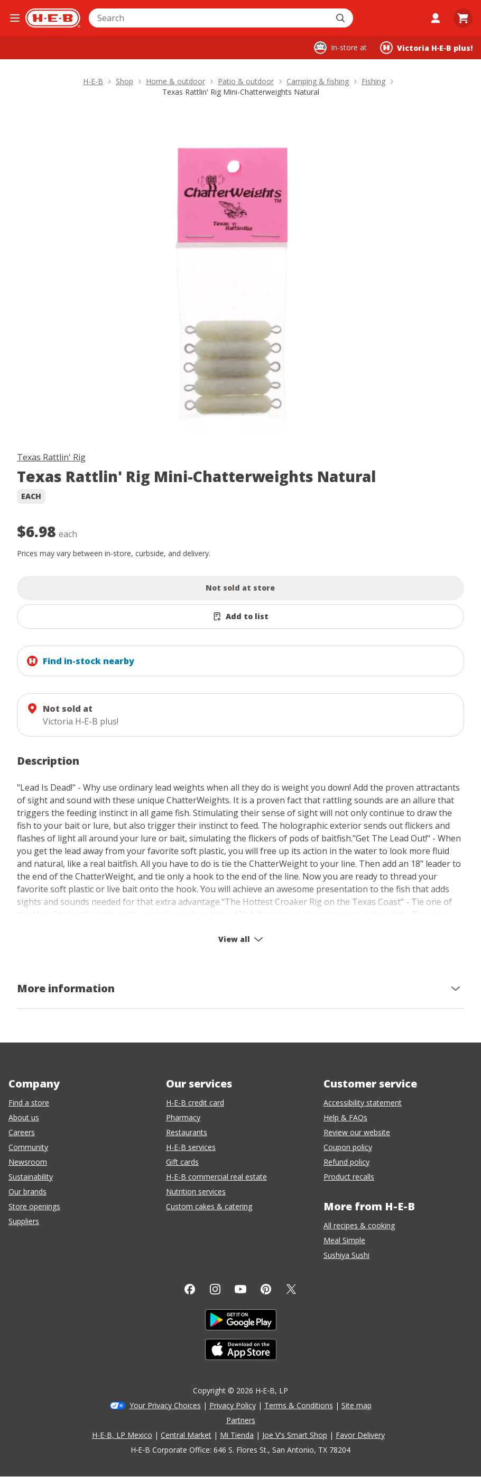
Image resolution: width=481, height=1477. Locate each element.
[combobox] (209, 18)
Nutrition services (196, 1191)
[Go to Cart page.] (463, 18)
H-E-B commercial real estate (216, 1177)
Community (28, 1147)
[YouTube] (240, 1289)
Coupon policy (347, 1147)
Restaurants (186, 1132)
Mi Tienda (237, 1435)
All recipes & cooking (359, 1225)
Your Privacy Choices (165, 1405)
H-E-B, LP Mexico (122, 1435)
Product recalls (348, 1177)
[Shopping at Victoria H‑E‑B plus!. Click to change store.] (426, 47)
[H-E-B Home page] (52, 18)
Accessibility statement (362, 1103)
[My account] (435, 18)
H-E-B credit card (195, 1103)
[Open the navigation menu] (14, 18)
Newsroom (27, 1162)
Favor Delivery (360, 1435)
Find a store (28, 1103)
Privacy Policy (232, 1405)
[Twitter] (291, 1289)
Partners (240, 1420)
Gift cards (182, 1162)
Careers (21, 1132)
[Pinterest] (266, 1289)
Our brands (27, 1191)
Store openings (34, 1206)
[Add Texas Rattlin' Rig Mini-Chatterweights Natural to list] (240, 616)
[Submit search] (341, 18)
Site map (356, 1405)
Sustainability (30, 1177)
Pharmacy (183, 1117)
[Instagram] (215, 1289)
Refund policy (346, 1162)
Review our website (356, 1132)
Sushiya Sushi (346, 1255)
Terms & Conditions (298, 1405)
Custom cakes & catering (209, 1206)
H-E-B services (191, 1147)
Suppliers (23, 1221)
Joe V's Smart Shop (294, 1435)
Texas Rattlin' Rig (51, 457)
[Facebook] (189, 1289)
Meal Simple (344, 1240)
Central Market (186, 1435)
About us (23, 1117)
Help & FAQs (345, 1117)
